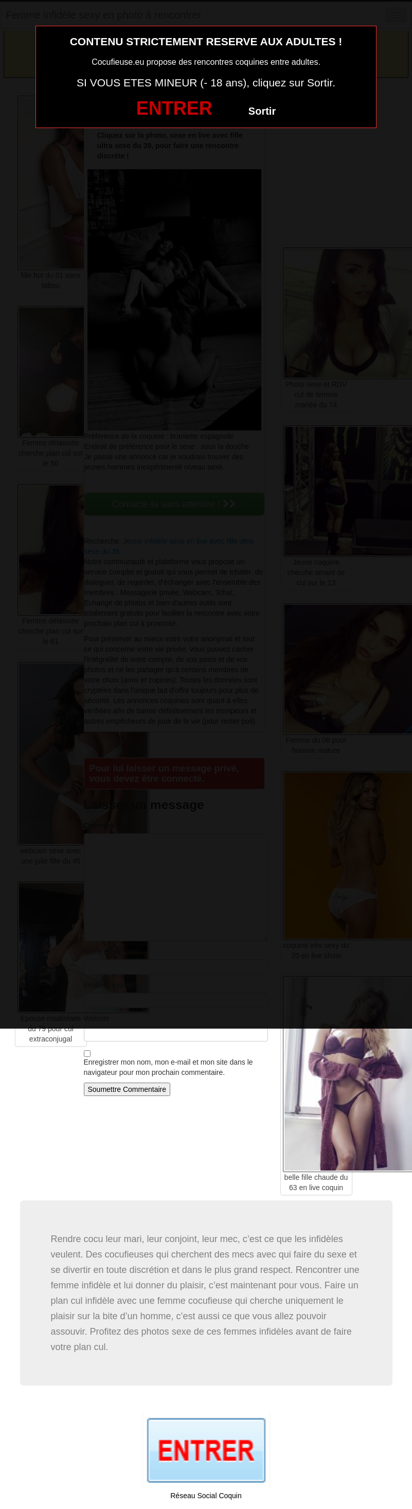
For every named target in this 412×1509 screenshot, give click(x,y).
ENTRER (174, 108)
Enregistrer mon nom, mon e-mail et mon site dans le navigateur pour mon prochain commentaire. (168, 1067)
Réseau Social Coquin (206, 1496)
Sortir (262, 111)
